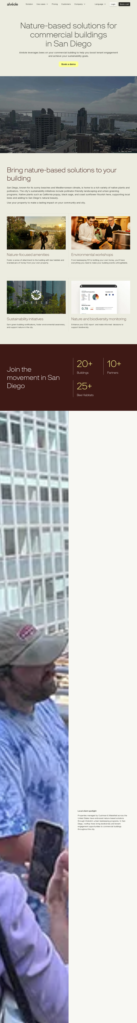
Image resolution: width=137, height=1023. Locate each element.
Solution (29, 4)
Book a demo (68, 64)
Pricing (55, 4)
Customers (66, 4)
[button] (42, 4)
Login (113, 4)
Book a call (124, 4)
